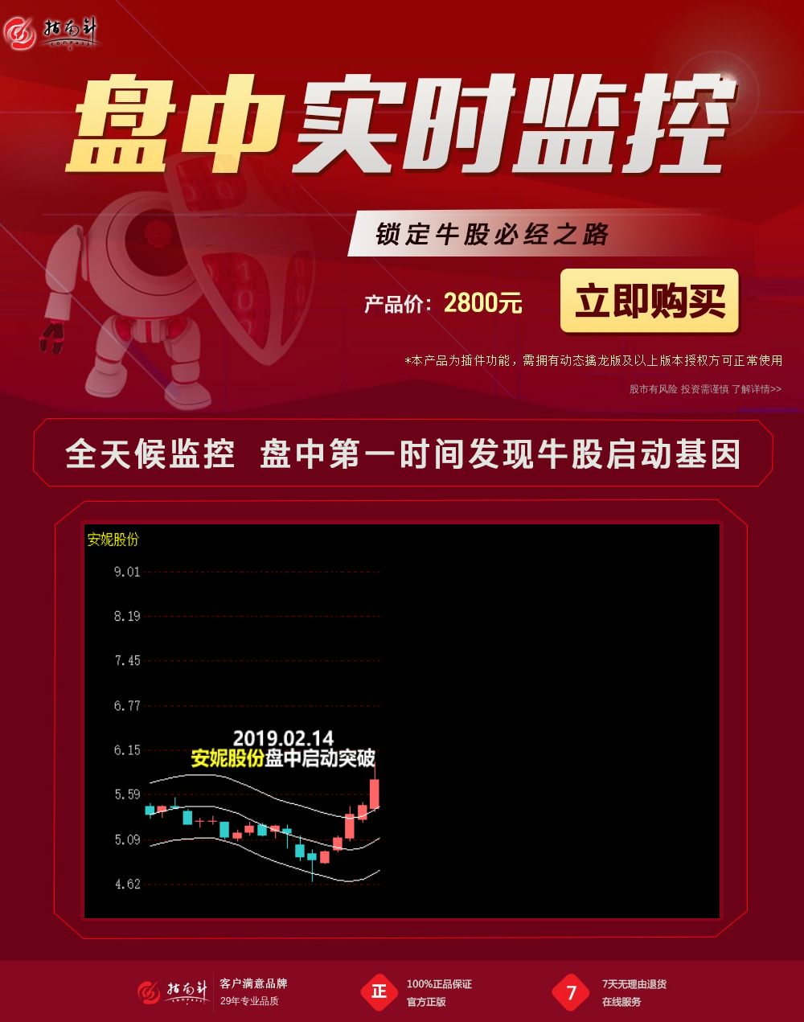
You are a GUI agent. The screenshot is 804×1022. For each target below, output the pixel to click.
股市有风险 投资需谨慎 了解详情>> (705, 389)
